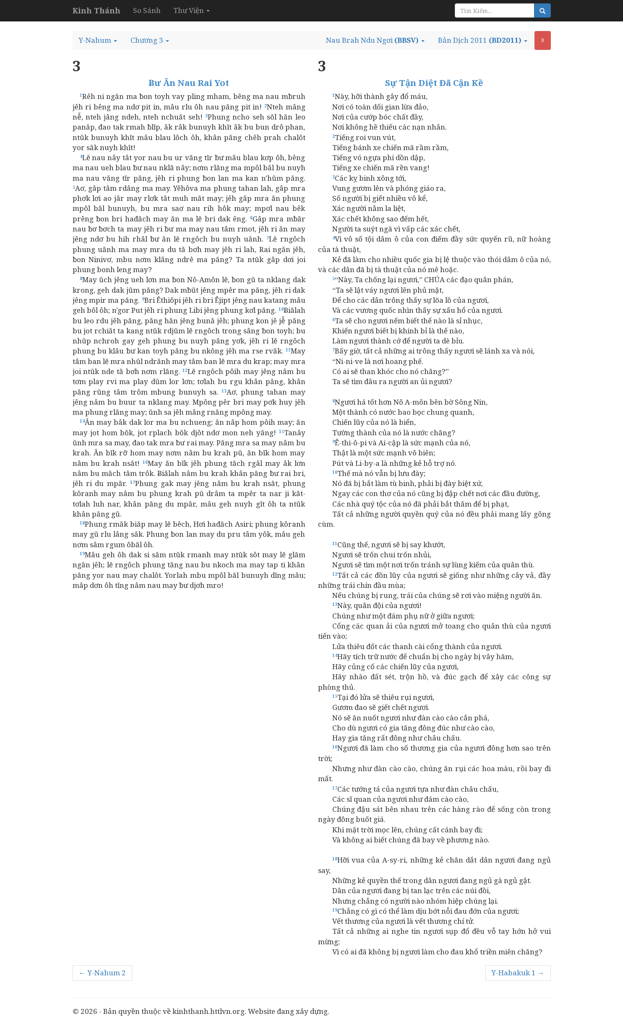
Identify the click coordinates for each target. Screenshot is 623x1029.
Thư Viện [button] (191, 10)
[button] (98, 40)
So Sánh (147, 10)
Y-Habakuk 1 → (518, 972)
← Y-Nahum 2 (102, 972)
